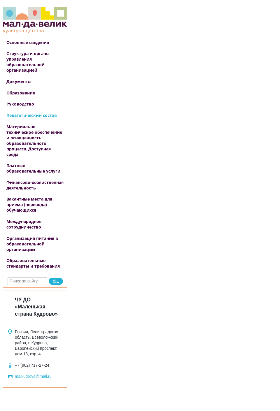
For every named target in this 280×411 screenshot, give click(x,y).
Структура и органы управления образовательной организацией (28, 62)
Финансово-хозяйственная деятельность (35, 185)
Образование (20, 93)
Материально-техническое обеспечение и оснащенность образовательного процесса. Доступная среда (34, 140)
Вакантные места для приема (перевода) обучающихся (29, 204)
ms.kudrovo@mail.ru (33, 376)
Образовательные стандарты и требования (33, 263)
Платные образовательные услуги (33, 168)
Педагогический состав (31, 115)
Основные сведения (27, 42)
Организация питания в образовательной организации (32, 244)
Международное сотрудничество (23, 224)
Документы (19, 81)
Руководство (20, 104)
